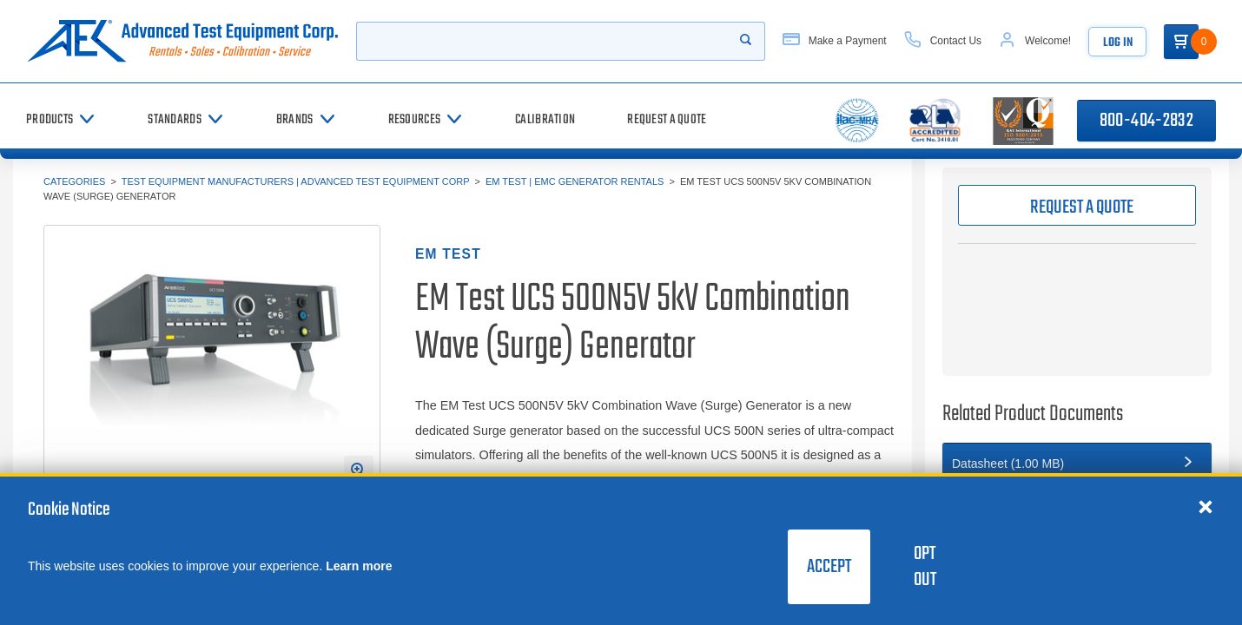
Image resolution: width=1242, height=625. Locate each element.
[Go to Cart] (1181, 41)
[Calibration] (545, 120)
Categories (74, 181)
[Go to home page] (182, 41)
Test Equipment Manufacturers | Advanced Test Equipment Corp (296, 181)
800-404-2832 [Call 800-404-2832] (1146, 120)
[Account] (1035, 41)
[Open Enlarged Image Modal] (358, 470)
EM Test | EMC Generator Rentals (575, 181)
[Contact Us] (942, 41)
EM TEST (448, 254)
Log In (1118, 43)
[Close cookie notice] (1205, 506)
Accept (829, 567)
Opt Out (925, 567)
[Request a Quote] (666, 120)
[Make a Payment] (835, 41)
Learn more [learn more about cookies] (359, 566)
